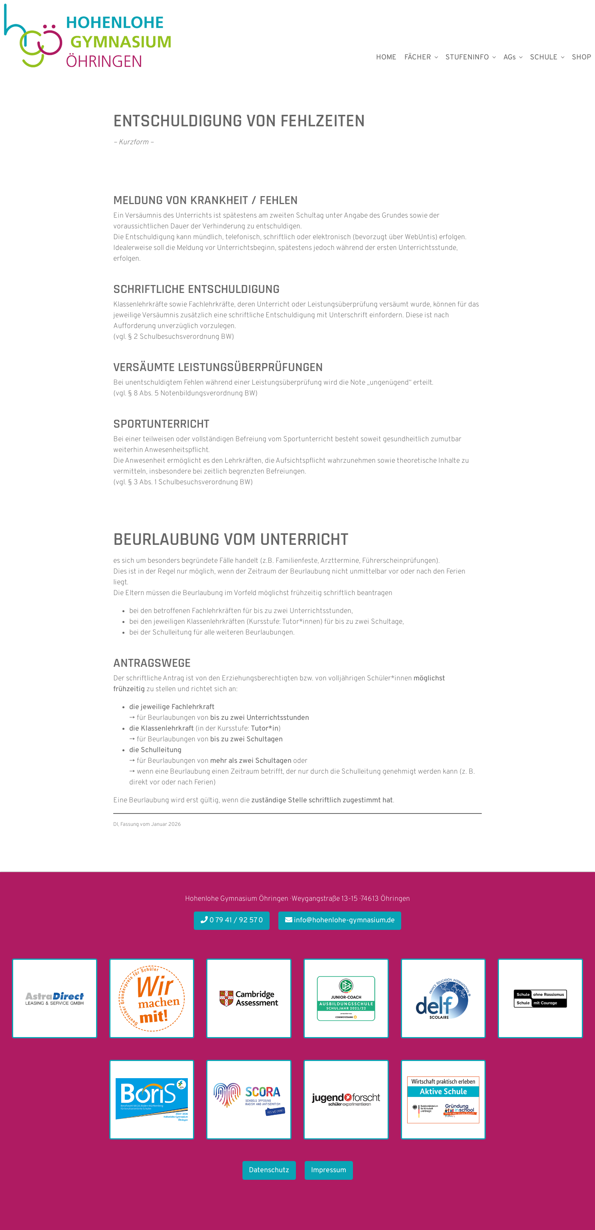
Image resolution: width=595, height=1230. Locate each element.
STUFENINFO (467, 57)
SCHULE (544, 57)
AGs (509, 57)
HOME (386, 57)
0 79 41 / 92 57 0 (232, 920)
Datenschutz (269, 1170)
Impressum (328, 1170)
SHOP (581, 57)
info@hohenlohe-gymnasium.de (340, 920)
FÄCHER (417, 57)
